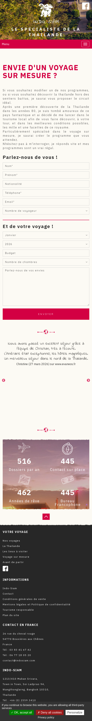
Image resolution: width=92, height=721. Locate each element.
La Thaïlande (11, 546)
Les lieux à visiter (15, 551)
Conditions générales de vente (24, 599)
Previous (3, 380)
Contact (8, 593)
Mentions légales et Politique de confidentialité (37, 604)
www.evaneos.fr (65, 364)
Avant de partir (13, 562)
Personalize (74, 712)
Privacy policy (46, 717)
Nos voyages (11, 540)
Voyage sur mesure (16, 556)
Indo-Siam (10, 588)
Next (88, 380)
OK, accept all (21, 712)
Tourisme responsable (18, 609)
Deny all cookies (50, 712)
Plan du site (11, 615)
